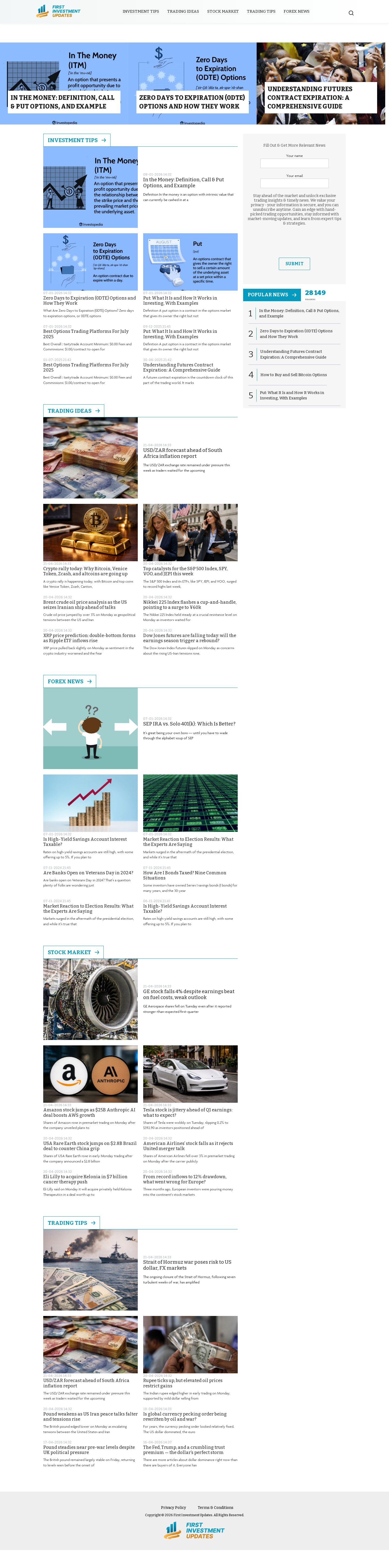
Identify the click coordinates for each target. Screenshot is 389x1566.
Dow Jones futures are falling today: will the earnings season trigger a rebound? (189, 654)
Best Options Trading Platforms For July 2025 (86, 350)
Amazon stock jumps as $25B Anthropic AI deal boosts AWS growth (89, 1128)
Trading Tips (263, 11)
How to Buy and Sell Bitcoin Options (294, 391)
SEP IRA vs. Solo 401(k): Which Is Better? (189, 740)
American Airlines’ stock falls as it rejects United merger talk (188, 1162)
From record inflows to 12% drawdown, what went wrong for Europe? (184, 1195)
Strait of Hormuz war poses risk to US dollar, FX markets (187, 1281)
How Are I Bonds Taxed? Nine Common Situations (184, 891)
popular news (274, 311)
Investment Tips (143, 11)
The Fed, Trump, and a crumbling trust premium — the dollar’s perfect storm (184, 1466)
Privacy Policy (173, 1523)
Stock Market (225, 11)
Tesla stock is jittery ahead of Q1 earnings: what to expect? (187, 1128)
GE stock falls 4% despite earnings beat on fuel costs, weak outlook (188, 1010)
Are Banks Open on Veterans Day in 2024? (88, 888)
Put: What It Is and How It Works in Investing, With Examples (180, 316)
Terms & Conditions (215, 1523)
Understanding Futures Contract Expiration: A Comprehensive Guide (181, 383)
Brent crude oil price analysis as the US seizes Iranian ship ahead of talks (85, 620)
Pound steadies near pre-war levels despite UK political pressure (89, 1466)
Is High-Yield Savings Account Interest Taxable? (85, 858)
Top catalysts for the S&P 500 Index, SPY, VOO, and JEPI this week (185, 587)
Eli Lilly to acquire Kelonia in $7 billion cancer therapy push (85, 1195)
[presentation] (294, 257)
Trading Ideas (185, 11)
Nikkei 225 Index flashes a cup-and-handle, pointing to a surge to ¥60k (189, 620)
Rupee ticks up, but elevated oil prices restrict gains (183, 1399)
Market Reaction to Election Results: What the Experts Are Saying (188, 858)
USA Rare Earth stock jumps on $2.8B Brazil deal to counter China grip (90, 1162)
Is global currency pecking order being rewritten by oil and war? (185, 1432)
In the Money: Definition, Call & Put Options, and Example (183, 199)
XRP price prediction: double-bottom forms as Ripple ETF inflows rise (89, 654)
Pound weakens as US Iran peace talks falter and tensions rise (90, 1432)
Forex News (299, 11)
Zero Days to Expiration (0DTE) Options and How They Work (89, 316)
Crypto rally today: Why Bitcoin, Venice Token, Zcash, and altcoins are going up (85, 587)
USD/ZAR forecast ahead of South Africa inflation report (182, 469)
